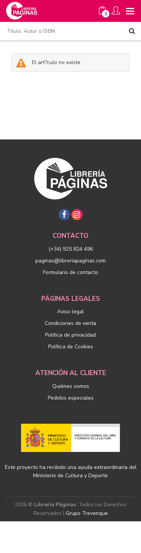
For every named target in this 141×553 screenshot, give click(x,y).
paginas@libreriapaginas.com (70, 260)
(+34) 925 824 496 (71, 249)
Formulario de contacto (70, 272)
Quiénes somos (70, 386)
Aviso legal (70, 311)
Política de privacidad (70, 335)
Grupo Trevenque (87, 513)
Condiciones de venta (70, 323)
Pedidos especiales (71, 397)
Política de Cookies (70, 346)
